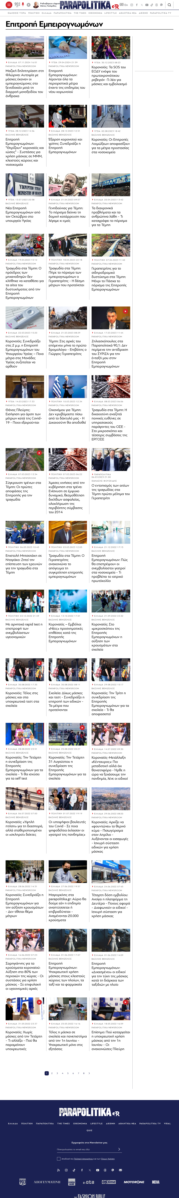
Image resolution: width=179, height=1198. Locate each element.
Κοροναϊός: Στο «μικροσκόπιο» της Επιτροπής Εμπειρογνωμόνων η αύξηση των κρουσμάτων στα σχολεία (107, 638)
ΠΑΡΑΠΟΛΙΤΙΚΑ (63, 14)
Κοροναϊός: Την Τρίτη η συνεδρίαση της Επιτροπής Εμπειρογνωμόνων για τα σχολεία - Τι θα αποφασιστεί (110, 705)
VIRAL (167, 1125)
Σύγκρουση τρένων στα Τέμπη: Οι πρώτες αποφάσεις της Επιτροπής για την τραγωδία (23, 492)
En (124, 6)
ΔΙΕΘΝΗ (143, 14)
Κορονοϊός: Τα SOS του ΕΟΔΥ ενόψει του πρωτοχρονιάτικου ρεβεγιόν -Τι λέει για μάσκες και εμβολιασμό (109, 76)
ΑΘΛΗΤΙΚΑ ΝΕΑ (128, 14)
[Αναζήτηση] (169, 5)
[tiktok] (152, 5)
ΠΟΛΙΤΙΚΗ (34, 14)
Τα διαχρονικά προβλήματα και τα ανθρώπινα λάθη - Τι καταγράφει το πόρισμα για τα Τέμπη (109, 218)
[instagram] (131, 5)
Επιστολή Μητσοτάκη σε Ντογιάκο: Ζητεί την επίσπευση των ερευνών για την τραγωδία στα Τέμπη (24, 565)
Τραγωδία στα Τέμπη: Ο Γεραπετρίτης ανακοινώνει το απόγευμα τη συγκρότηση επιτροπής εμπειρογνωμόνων (66, 567)
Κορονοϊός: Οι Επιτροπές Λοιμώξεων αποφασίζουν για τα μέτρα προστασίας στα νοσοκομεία (111, 147)
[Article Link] (25, 49)
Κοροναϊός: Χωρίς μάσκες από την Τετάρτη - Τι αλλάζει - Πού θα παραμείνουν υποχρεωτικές (24, 1041)
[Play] (28, 5)
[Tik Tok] (74, 1171)
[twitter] (141, 5)
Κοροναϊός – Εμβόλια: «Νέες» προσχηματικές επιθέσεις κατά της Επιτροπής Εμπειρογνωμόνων (66, 634)
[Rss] (58, 1171)
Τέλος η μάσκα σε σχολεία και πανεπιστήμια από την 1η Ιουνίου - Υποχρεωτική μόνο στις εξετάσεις (68, 1041)
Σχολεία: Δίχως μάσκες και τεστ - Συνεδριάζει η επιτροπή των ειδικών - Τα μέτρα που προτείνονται (66, 702)
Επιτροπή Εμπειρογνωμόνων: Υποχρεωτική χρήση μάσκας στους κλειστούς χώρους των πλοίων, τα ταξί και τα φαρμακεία (67, 975)
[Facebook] (136, 5)
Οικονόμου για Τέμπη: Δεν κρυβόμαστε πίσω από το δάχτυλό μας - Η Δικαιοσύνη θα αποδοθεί (67, 417)
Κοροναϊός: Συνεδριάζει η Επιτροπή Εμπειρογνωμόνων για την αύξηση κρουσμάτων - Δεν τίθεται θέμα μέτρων (24, 906)
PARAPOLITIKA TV (160, 14)
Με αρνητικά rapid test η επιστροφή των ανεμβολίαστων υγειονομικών (24, 632)
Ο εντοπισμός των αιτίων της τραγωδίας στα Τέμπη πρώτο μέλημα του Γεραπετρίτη (111, 493)
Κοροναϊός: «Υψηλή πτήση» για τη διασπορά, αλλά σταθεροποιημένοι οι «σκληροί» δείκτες (24, 829)
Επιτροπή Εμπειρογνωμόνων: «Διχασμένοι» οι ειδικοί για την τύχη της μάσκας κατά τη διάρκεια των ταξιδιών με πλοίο (110, 975)
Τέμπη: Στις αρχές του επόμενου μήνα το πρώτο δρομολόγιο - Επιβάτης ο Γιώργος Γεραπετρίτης (68, 349)
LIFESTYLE (110, 14)
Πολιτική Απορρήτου (83, 1160)
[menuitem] (17, 15)
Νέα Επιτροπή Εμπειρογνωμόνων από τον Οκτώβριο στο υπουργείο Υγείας (23, 215)
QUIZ (90, 1132)
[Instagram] (66, 1171)
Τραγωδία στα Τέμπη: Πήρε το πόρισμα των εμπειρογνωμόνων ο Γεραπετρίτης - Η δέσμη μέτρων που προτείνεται (66, 278)
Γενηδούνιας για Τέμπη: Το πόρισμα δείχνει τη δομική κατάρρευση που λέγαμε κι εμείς (67, 215)
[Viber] (161, 5)
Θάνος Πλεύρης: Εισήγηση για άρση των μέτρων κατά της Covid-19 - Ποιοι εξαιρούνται (24, 417)
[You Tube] (97, 1171)
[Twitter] (89, 1171)
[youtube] (147, 5)
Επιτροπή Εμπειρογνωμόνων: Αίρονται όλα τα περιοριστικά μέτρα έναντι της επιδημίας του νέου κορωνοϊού (67, 82)
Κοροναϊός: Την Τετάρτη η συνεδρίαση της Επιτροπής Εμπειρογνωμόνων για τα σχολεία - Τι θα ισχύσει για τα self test (24, 769)
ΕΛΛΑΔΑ (47, 14)
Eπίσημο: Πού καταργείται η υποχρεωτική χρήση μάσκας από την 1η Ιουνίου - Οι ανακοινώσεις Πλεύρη (111, 1042)
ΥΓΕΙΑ (54, 64)
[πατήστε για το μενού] (9, 5)
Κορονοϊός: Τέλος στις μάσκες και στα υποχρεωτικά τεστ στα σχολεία (22, 700)
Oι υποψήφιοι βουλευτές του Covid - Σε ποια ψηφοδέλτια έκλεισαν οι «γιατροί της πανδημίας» (67, 829)
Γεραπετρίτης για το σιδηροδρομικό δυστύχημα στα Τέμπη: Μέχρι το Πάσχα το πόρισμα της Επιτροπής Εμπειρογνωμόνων (109, 280)
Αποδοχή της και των (86, 1160)
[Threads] (156, 5)
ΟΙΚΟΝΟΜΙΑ (95, 14)
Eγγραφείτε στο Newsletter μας (89, 1144)
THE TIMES (80, 14)
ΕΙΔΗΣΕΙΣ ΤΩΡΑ (17, 14)
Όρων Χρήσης (108, 1160)
